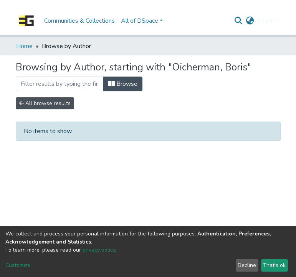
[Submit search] (238, 21)
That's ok (274, 265)
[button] (249, 20)
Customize (17, 265)
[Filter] (59, 84)
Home (24, 46)
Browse (122, 84)
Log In (266, 21)
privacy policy (99, 250)
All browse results (45, 103)
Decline (247, 265)
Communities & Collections (79, 21)
